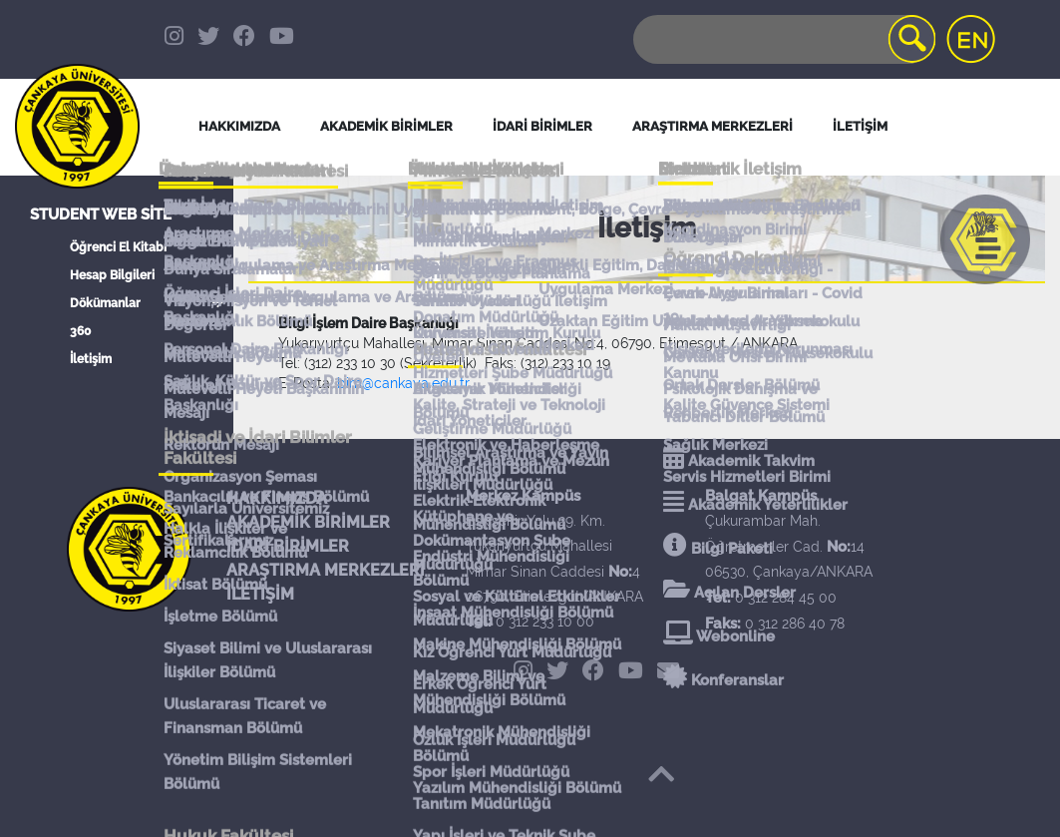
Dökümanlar (105, 303)
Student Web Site (101, 214)
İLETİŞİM (260, 594)
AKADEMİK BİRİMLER (308, 522)
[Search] (782, 39)
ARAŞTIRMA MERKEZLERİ (325, 570)
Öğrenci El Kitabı (118, 247)
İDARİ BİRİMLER (542, 126)
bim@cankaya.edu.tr (403, 383)
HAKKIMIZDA (276, 498)
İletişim (91, 359)
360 (80, 331)
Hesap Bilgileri (112, 275)
